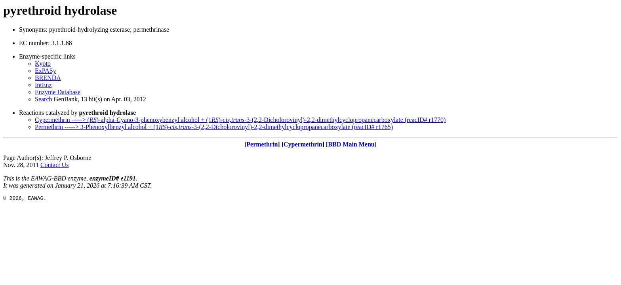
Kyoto (43, 63)
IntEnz (43, 85)
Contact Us (54, 165)
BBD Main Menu (351, 144)
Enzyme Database (57, 92)
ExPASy (45, 70)
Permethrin (262, 144)
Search (43, 99)
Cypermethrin (303, 144)
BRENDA (48, 77)
